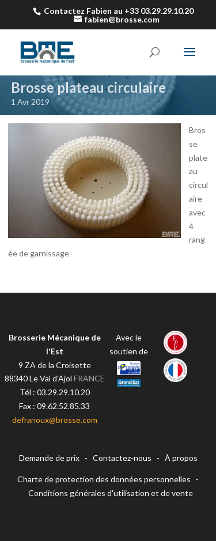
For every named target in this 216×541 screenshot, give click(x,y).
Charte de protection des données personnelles (104, 479)
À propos (181, 458)
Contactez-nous (122, 458)
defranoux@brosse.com (54, 420)
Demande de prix (49, 458)
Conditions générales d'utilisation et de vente (110, 493)
